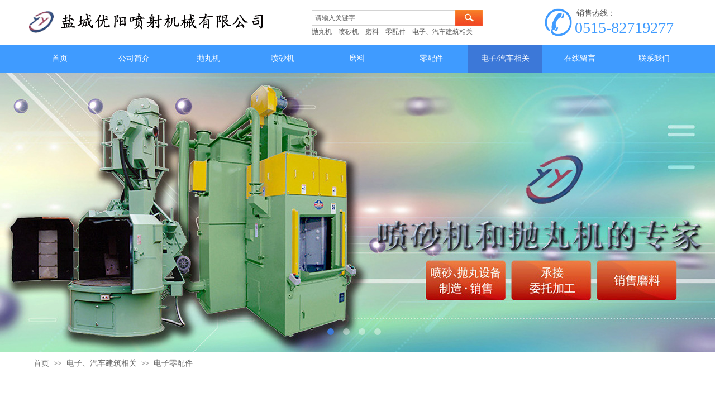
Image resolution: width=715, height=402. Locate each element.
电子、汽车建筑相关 (101, 363)
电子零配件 (173, 363)
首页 (41, 363)
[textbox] (383, 18)
